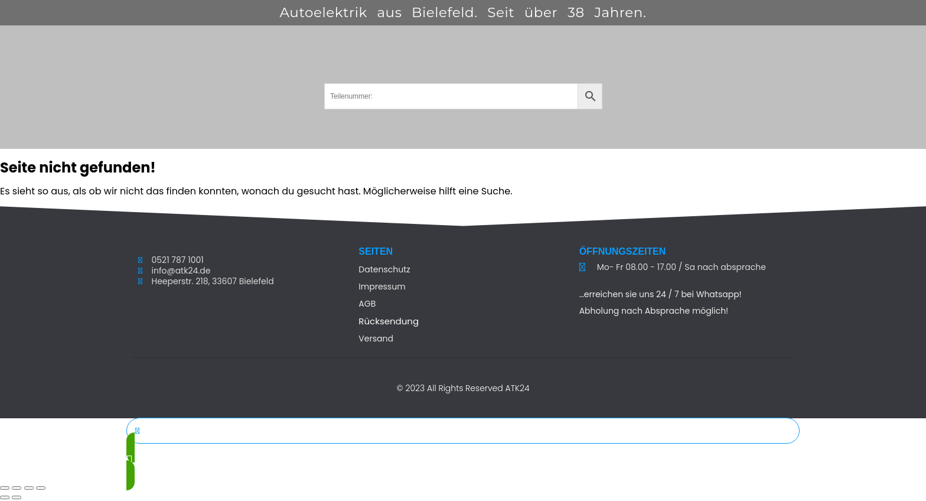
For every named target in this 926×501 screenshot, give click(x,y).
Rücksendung (388, 321)
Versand (375, 338)
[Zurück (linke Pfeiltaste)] (4, 497)
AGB (367, 304)
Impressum (381, 286)
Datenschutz (384, 269)
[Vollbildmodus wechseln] (16, 488)
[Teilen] (29, 488)
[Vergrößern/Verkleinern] (4, 488)
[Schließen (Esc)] (40, 488)
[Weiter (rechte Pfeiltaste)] (16, 497)
